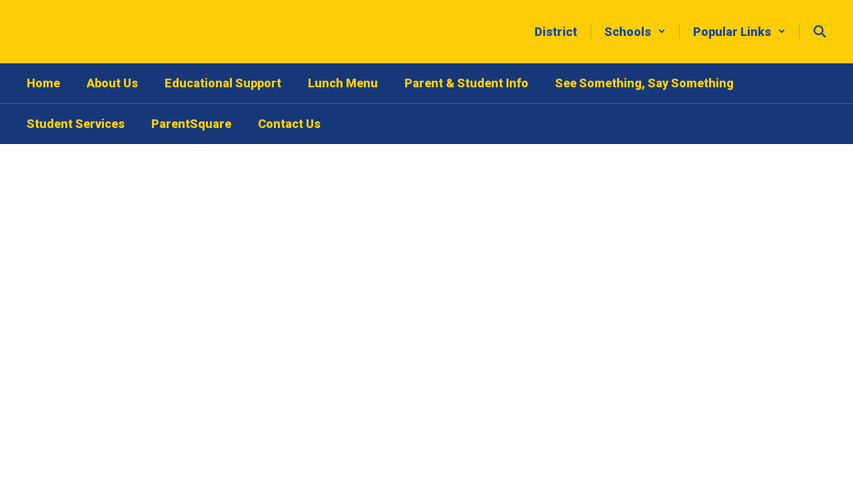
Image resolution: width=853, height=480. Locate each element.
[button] (635, 32)
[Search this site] (819, 31)
